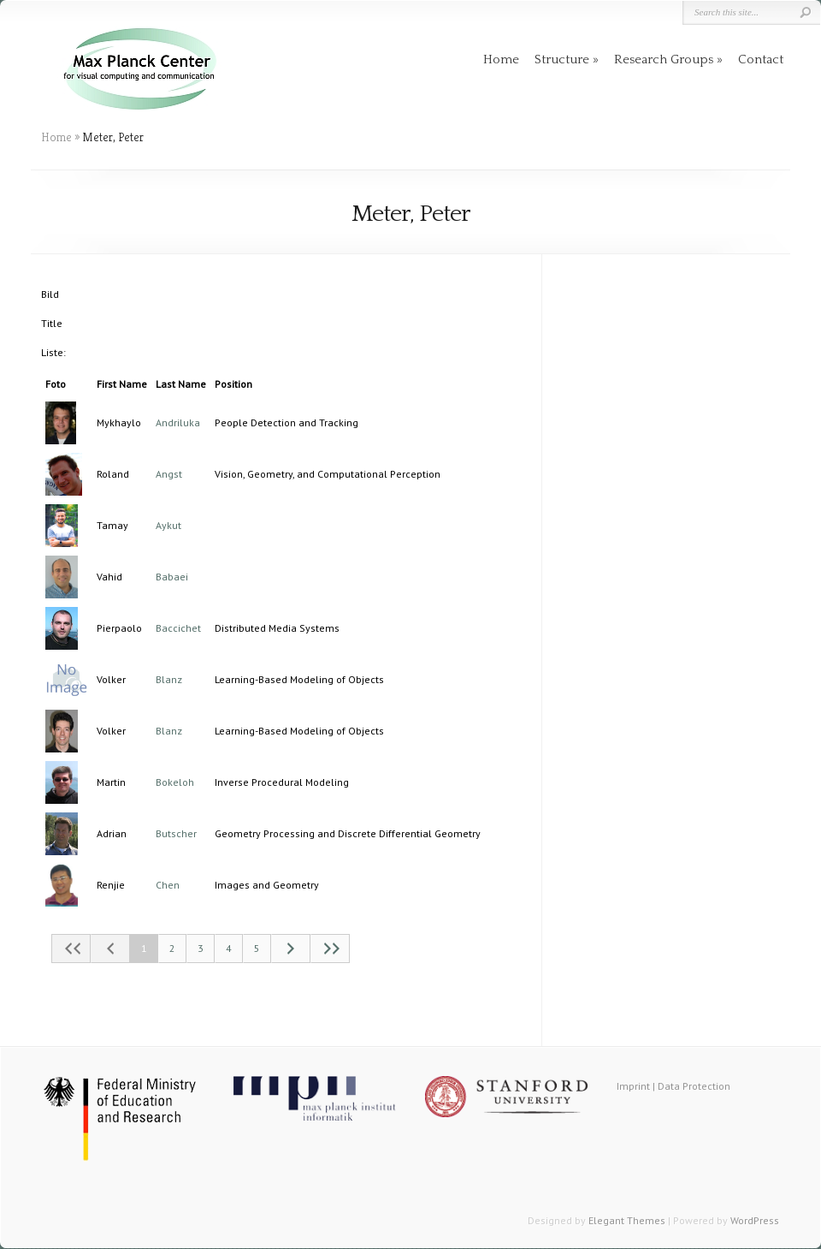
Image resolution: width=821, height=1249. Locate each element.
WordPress (754, 1220)
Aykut (168, 525)
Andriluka (178, 422)
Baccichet (178, 628)
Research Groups (663, 59)
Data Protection (694, 1085)
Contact (760, 59)
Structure (562, 59)
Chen (168, 884)
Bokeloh (175, 782)
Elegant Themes (626, 1220)
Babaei (172, 576)
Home (501, 59)
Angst (169, 473)
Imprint (633, 1085)
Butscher (176, 833)
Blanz (169, 679)
